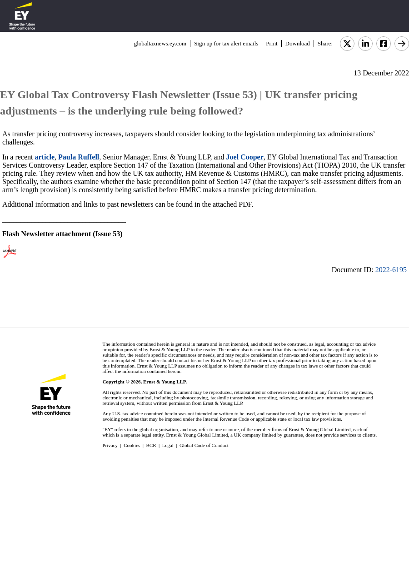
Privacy (110, 445)
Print (271, 43)
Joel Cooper (245, 157)
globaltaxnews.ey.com (160, 43)
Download (297, 43)
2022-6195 (391, 270)
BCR (151, 445)
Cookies (132, 445)
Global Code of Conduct (204, 445)
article (45, 157)
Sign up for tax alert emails (226, 43)
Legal (168, 445)
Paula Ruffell (78, 157)
